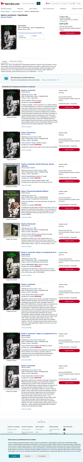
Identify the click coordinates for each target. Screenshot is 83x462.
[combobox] (29, 3)
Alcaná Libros (30, 294)
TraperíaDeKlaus (30, 176)
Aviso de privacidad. (75, 451)
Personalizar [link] (42, 456)
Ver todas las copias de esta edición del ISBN (30, 33)
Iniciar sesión (56, 3)
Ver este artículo (63, 21)
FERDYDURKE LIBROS (32, 264)
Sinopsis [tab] (4, 61)
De (24, 36)
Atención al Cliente (53, 433)
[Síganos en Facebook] (64, 429)
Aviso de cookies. (19, 451)
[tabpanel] (29, 68)
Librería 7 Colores (31, 142)
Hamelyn (28, 100)
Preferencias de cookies (48, 449)
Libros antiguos (33, 8)
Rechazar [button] (27, 456)
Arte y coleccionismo (48, 8)
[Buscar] (38, 3)
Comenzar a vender (77, 8)
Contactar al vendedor (26, 126)
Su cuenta (64, 3)
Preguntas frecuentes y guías (54, 430)
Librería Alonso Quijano (32, 345)
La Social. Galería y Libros (33, 234)
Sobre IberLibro (39, 429)
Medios (37, 432)
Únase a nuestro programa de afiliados (27, 432)
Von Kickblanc (30, 201)
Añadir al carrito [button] (70, 33)
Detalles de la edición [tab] (16, 61)
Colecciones (20, 8)
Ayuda (78, 3)
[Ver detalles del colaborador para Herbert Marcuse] (6, 17)
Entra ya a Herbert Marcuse (50, 80)
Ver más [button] (40, 71)
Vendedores (63, 8)
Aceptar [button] (14, 456)
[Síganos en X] (64, 433)
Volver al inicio (41, 422)
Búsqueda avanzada (6, 8)
